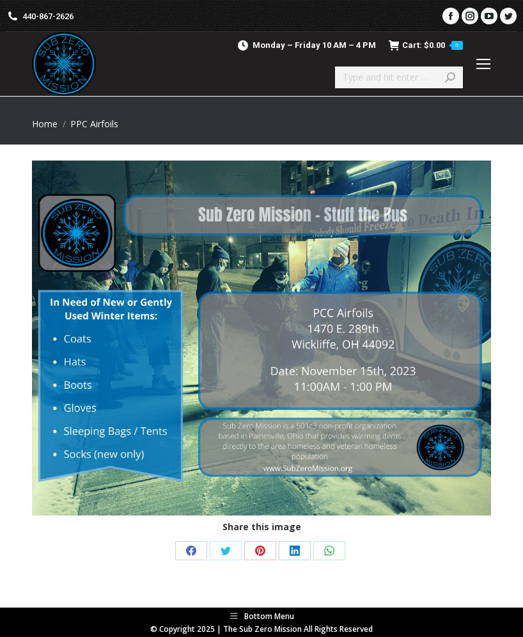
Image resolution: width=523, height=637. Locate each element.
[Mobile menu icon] (483, 64)
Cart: (426, 45)
